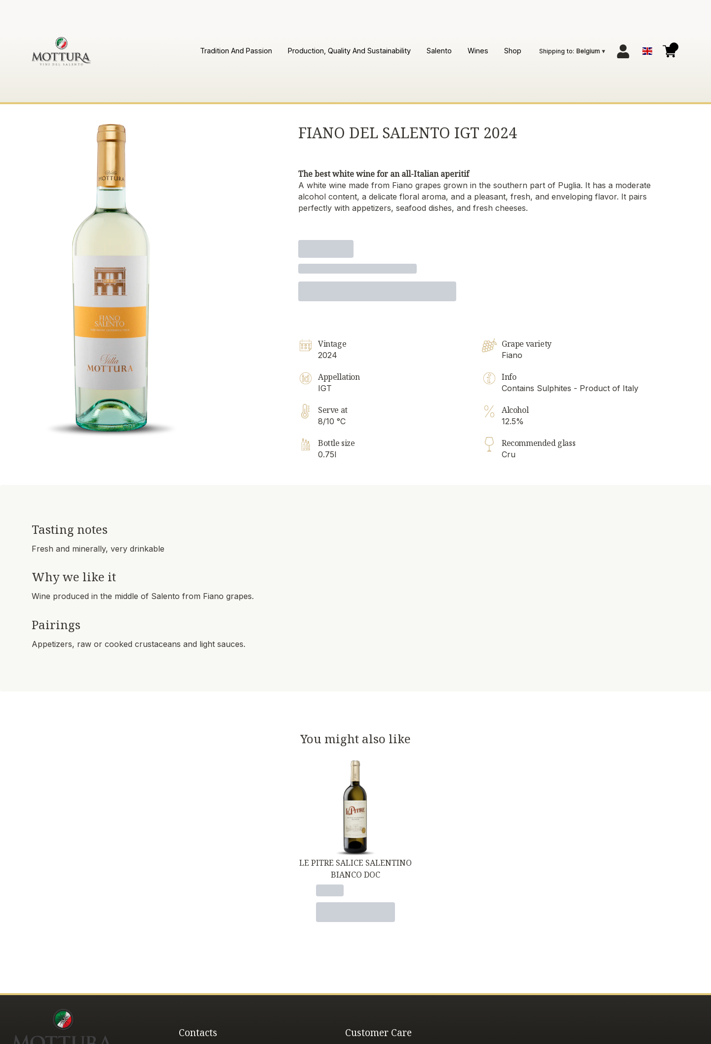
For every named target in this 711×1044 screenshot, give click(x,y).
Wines (478, 50)
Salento (439, 50)
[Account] (623, 51)
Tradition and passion (236, 50)
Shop (512, 50)
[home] (61, 51)
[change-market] (573, 51)
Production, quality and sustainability (349, 50)
